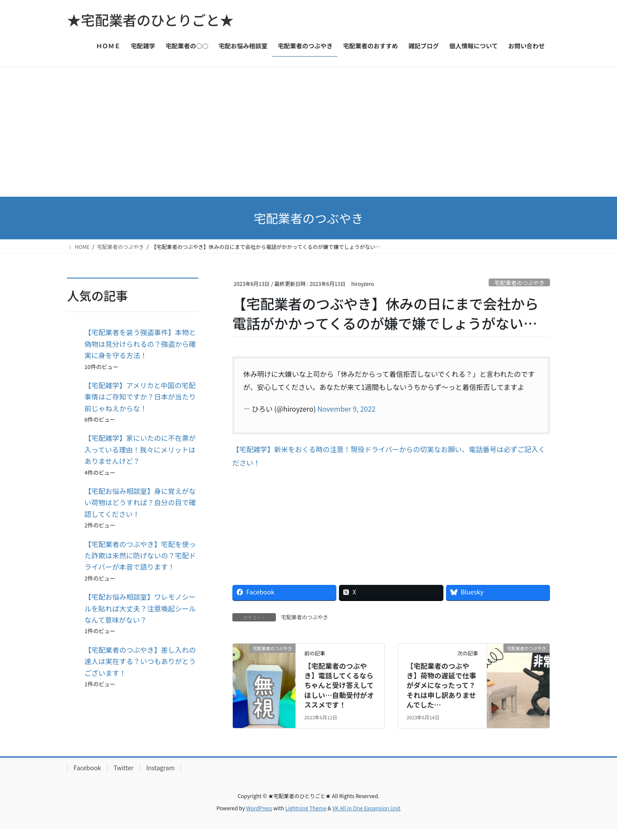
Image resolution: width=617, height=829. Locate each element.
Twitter (124, 767)
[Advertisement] (308, 131)
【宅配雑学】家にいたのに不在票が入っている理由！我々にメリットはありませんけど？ (140, 449)
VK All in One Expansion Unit (366, 808)
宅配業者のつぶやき (519, 283)
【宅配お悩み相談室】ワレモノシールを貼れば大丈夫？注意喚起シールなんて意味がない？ (140, 608)
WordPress (259, 808)
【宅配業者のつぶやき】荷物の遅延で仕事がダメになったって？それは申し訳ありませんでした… (441, 685)
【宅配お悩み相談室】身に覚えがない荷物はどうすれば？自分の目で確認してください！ (140, 502)
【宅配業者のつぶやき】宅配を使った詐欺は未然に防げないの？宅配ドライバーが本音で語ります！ (140, 555)
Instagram (160, 767)
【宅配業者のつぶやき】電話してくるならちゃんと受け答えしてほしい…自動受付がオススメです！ (339, 685)
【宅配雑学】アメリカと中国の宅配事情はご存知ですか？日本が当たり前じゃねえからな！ (140, 396)
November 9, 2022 (346, 408)
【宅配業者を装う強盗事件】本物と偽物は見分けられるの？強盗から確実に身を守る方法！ (140, 343)
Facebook (87, 767)
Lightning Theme (305, 808)
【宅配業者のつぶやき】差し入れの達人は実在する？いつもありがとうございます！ (140, 661)
